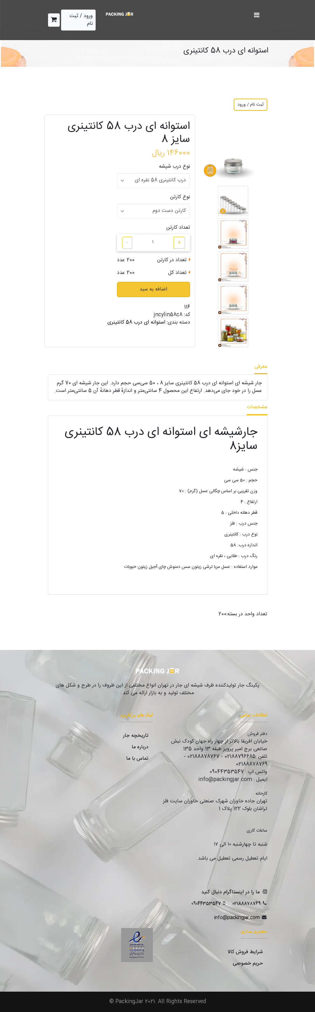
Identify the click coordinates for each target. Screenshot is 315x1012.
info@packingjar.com (237, 918)
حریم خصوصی (248, 963)
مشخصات (257, 407)
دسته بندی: (178, 322)
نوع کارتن (180, 197)
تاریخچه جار (135, 735)
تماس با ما (137, 758)
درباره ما (140, 747)
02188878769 (246, 904)
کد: (187, 315)
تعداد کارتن (178, 228)
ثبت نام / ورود (250, 104)
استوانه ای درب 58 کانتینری (136, 322)
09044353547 (206, 904)
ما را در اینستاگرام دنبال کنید (232, 892)
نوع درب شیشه (174, 167)
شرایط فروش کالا (245, 952)
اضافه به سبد (153, 289)
